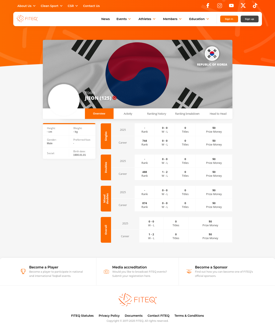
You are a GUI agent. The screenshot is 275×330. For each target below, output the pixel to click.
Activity (128, 114)
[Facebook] (207, 6)
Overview (99, 113)
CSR (73, 6)
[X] (243, 6)
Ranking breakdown (187, 114)
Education (199, 19)
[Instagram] (219, 6)
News (105, 19)
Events (124, 19)
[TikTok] (255, 6)
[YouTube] (231, 6)
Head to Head (218, 114)
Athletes (147, 19)
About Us (27, 6)
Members (172, 19)
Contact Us (91, 6)
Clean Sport (52, 6)
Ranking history (156, 114)
